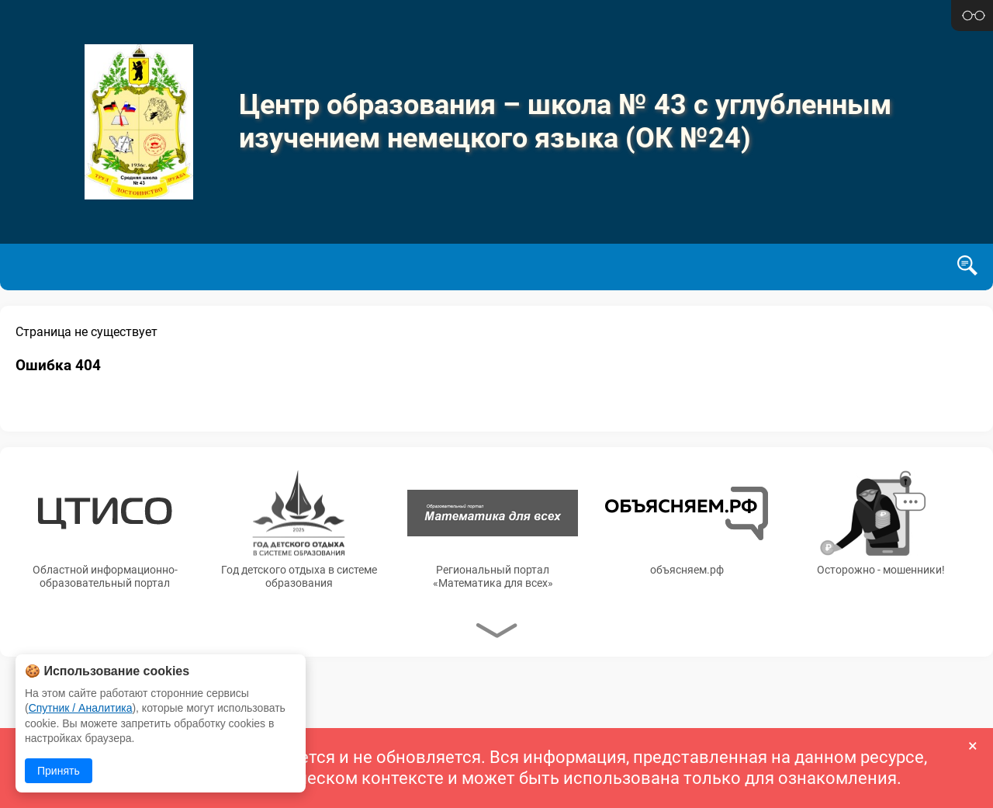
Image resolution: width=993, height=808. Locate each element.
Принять (58, 771)
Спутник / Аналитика (81, 708)
